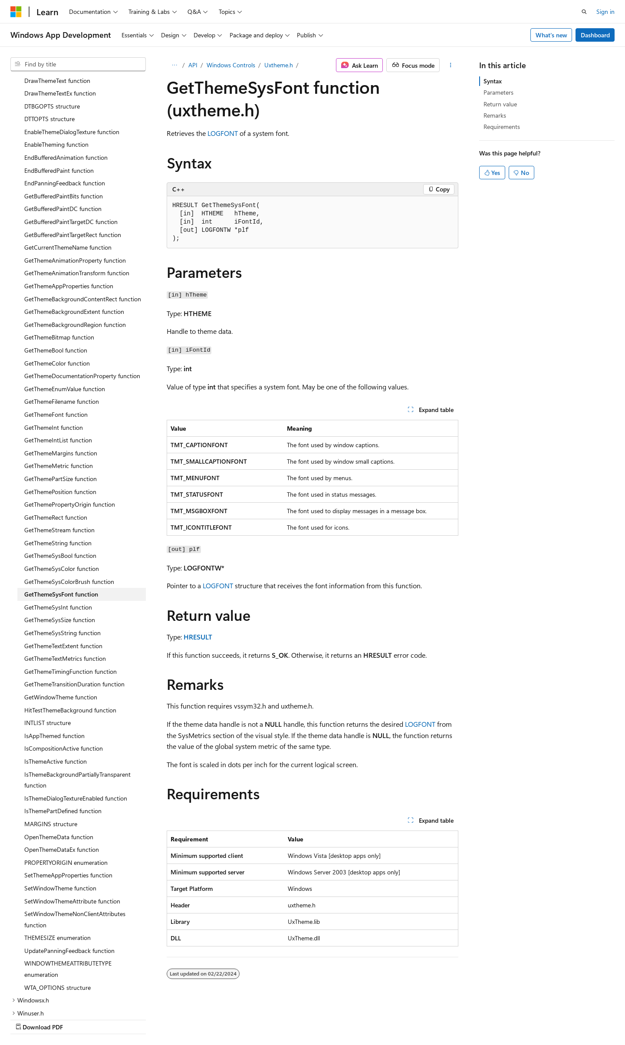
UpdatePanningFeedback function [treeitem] (69, 895)
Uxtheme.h (278, 65)
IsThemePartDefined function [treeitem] (63, 755)
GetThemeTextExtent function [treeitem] (63, 590)
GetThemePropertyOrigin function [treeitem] (69, 449)
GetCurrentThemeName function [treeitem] (68, 192)
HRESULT (198, 636)
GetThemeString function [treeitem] (58, 487)
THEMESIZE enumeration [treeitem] (57, 882)
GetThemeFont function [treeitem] (56, 359)
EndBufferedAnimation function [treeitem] (66, 102)
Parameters (498, 92)
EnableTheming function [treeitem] (56, 89)
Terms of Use (492, 1018)
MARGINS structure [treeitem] (50, 768)
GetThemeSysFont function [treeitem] (61, 538)
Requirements (502, 126)
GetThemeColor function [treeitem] (57, 307)
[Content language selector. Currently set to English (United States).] (50, 1018)
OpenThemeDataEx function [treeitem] (61, 794)
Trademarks (535, 1018)
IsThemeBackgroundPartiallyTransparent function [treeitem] (77, 724)
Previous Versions (338, 1018)
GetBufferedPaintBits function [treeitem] (63, 140)
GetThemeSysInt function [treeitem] (58, 551)
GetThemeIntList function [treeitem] (58, 384)
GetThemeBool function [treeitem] (55, 294)
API (192, 65)
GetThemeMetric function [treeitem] (58, 410)
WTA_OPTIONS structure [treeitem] (57, 932)
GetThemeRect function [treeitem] (55, 462)
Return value (500, 104)
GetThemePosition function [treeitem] (60, 436)
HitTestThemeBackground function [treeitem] (70, 654)
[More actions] (450, 65)
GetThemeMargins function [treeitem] (60, 397)
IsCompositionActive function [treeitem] (63, 693)
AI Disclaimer (287, 1018)
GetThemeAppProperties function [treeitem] (68, 230)
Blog (377, 1018)
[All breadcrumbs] (174, 65)
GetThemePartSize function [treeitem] (60, 423)
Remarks (495, 115)
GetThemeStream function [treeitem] (59, 474)
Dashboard (595, 35)
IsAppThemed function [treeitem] (54, 680)
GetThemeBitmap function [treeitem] (59, 281)
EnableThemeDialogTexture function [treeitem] (71, 76)
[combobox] (78, 64)
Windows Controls (231, 65)
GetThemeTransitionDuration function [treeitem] (74, 628)
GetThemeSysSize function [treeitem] (59, 564)
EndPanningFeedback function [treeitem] (64, 127)
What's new (551, 35)
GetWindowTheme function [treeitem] (60, 641)
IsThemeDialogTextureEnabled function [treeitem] (75, 742)
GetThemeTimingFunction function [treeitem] (70, 616)
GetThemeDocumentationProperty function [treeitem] (82, 320)
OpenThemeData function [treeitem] (58, 781)
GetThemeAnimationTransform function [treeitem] (76, 217)
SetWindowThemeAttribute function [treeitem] (72, 845)
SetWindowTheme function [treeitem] (60, 832)
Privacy (448, 1018)
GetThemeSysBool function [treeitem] (60, 500)
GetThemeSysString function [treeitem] (62, 577)
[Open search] (584, 12)
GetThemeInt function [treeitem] (53, 372)
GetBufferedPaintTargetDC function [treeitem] (71, 166)
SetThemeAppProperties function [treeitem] (68, 819)
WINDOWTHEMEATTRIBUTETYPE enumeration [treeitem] (68, 913)
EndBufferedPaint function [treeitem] (59, 115)
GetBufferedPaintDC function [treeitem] (63, 153)
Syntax (493, 81)
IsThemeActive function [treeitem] (55, 706)
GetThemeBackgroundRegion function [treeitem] (75, 269)
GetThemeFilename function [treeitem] (61, 346)
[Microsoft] (16, 11)
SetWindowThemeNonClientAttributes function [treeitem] (74, 864)
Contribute (414, 1018)
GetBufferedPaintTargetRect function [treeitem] (72, 179)
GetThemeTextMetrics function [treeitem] (65, 603)
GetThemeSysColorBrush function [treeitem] (69, 526)
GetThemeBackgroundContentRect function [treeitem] (82, 243)
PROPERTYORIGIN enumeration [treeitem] (66, 807)
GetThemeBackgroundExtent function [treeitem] (74, 256)
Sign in (605, 11)
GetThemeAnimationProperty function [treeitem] (75, 205)
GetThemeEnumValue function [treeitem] (64, 333)
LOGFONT (222, 133)
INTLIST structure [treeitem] (47, 667)
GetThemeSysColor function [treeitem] (61, 513)
